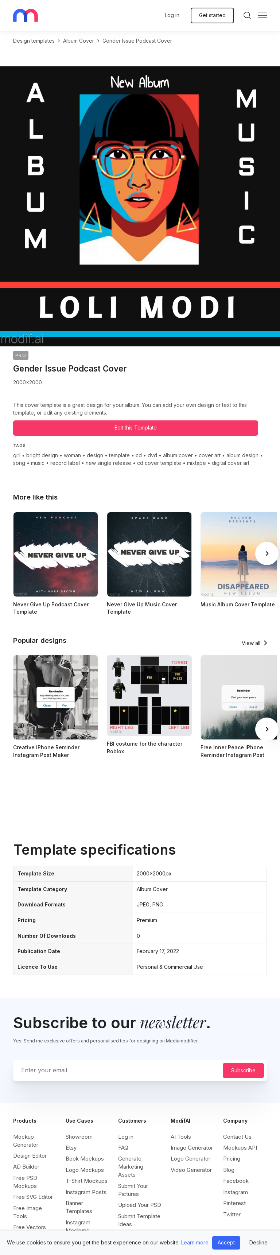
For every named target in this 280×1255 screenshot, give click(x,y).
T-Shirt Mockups (87, 1180)
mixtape (196, 463)
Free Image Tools (27, 1212)
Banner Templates (79, 1207)
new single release (108, 463)
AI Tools (181, 1136)
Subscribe (243, 1070)
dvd (152, 455)
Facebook (236, 1180)
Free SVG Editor (33, 1196)
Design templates (34, 41)
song (19, 463)
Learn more (195, 1242)
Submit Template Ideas (139, 1220)
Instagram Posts (86, 1192)
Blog (228, 1169)
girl (16, 455)
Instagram (235, 1192)
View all (251, 643)
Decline (258, 1242)
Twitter (232, 1214)
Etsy (71, 1147)
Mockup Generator (25, 1140)
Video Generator (191, 1169)
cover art (210, 455)
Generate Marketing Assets (130, 1166)
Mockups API (240, 1147)
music (37, 463)
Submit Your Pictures (133, 1189)
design (95, 455)
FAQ (123, 1147)
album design (242, 455)
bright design (42, 455)
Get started (212, 15)
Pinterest (234, 1203)
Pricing (231, 1158)
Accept (226, 1242)
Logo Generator (190, 1158)
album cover (78, 41)
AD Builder (26, 1166)
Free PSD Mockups (25, 1181)
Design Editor (30, 1155)
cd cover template (159, 463)
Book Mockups (85, 1158)
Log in (172, 15)
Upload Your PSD (139, 1204)
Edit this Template (135, 427)
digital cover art (230, 463)
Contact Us (237, 1136)
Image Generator (192, 1147)
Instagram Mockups (78, 1226)
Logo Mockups (85, 1169)
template (119, 455)
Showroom (79, 1136)
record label (65, 463)
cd (139, 455)
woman (72, 455)
